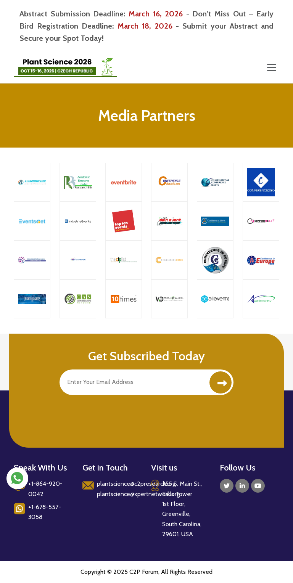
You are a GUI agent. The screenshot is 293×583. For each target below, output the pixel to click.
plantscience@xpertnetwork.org (138, 494)
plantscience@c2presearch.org (136, 483)
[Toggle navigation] (271, 67)
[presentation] (117, 414)
